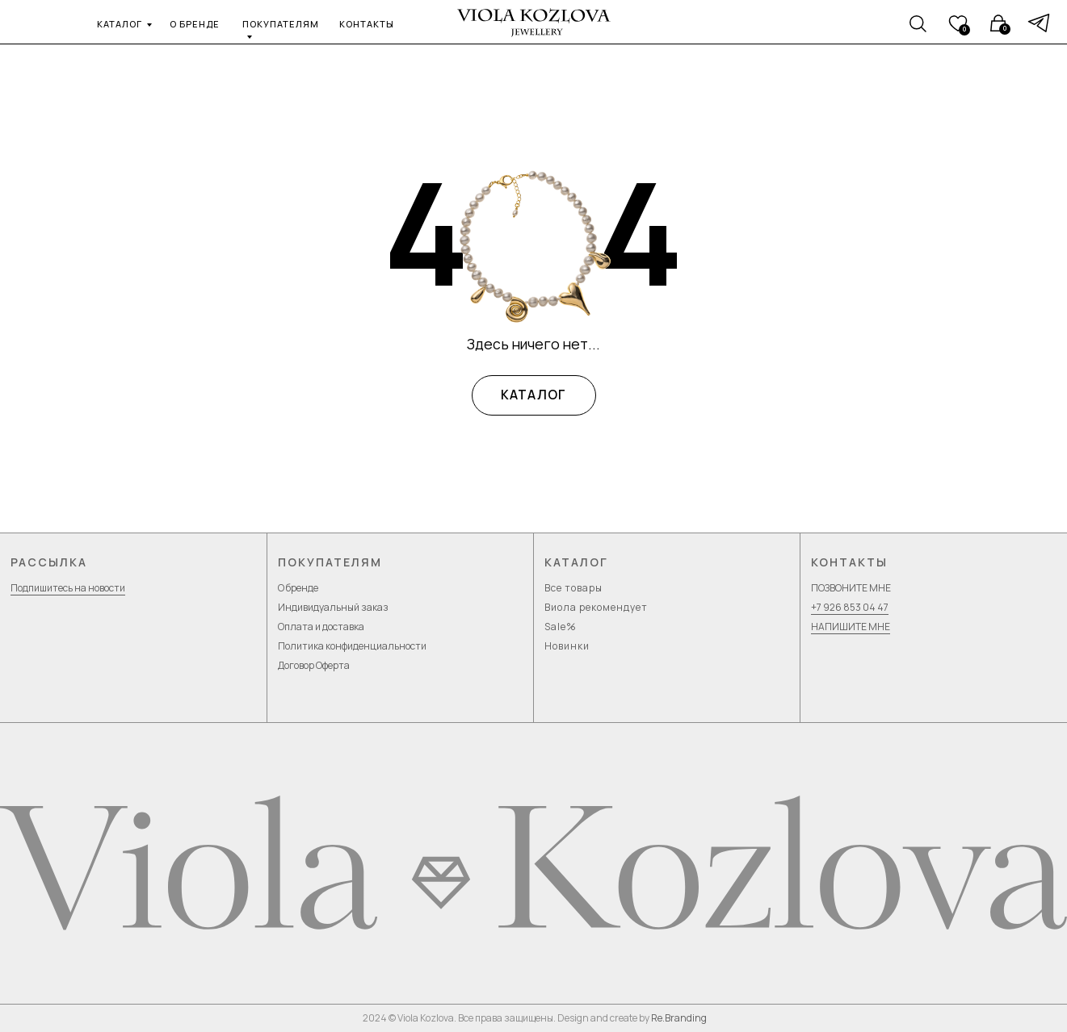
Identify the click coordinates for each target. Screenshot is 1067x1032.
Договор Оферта (314, 665)
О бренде (298, 588)
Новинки (567, 646)
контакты (366, 24)
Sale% (560, 626)
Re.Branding (679, 1018)
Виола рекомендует (596, 607)
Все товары (573, 588)
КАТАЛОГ (534, 394)
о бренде (195, 24)
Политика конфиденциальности (352, 646)
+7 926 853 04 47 (849, 607)
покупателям (280, 24)
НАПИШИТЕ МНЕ (850, 626)
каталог (119, 24)
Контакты (849, 562)
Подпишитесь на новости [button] (68, 588)
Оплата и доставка (321, 626)
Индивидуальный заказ (333, 607)
